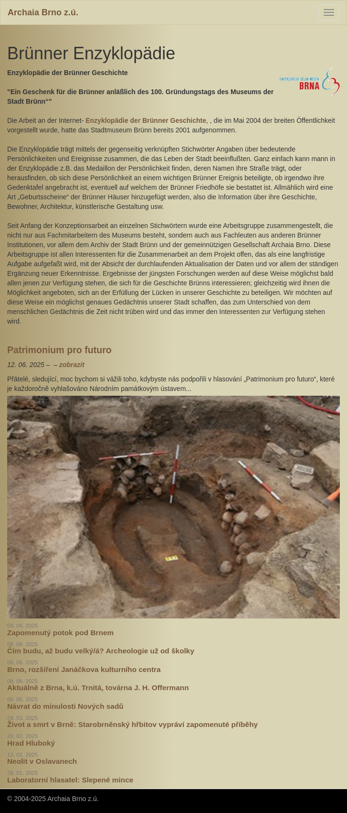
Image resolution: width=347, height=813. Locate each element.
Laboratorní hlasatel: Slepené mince (70, 780)
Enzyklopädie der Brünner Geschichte (145, 120)
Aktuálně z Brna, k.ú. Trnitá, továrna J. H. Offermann (98, 687)
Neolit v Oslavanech (42, 761)
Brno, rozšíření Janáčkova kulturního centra (84, 669)
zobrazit (71, 365)
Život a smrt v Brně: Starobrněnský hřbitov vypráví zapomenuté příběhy (132, 724)
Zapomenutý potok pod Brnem (60, 633)
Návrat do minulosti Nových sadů (65, 706)
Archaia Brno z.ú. (43, 12)
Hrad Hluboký (31, 743)
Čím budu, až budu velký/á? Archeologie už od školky (100, 651)
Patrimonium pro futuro (59, 350)
